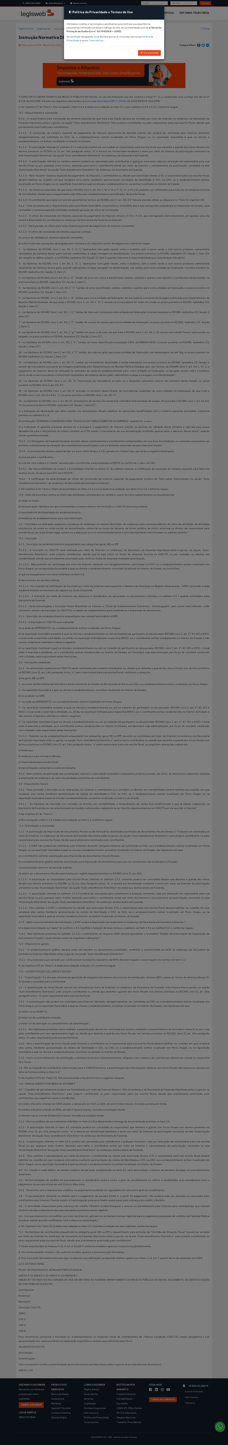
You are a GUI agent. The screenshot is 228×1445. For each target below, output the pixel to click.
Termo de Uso (96, 40)
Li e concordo (149, 52)
